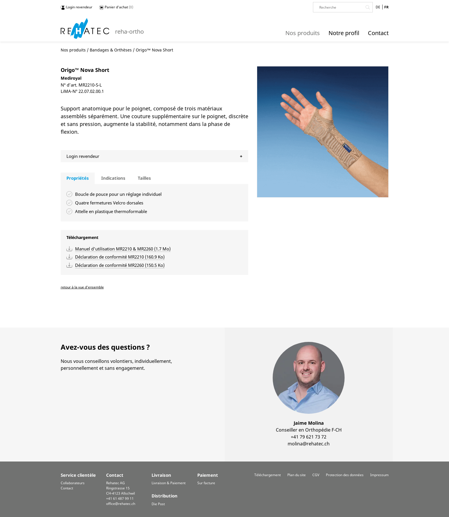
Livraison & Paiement (169, 482)
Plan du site (296, 474)
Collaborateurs (73, 482)
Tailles (144, 178)
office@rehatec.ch (120, 503)
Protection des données (345, 474)
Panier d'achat (116, 7)
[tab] (78, 178)
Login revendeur (76, 7)
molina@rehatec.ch (309, 444)
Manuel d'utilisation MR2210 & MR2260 (123, 249)
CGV (315, 474)
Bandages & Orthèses (111, 50)
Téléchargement (267, 474)
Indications (113, 178)
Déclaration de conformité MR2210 (120, 257)
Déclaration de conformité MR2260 (120, 265)
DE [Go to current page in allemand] (378, 7)
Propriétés (77, 178)
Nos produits (73, 50)
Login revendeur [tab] (82, 156)
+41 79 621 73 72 (308, 437)
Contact (67, 488)
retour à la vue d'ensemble (82, 287)
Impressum (379, 474)
